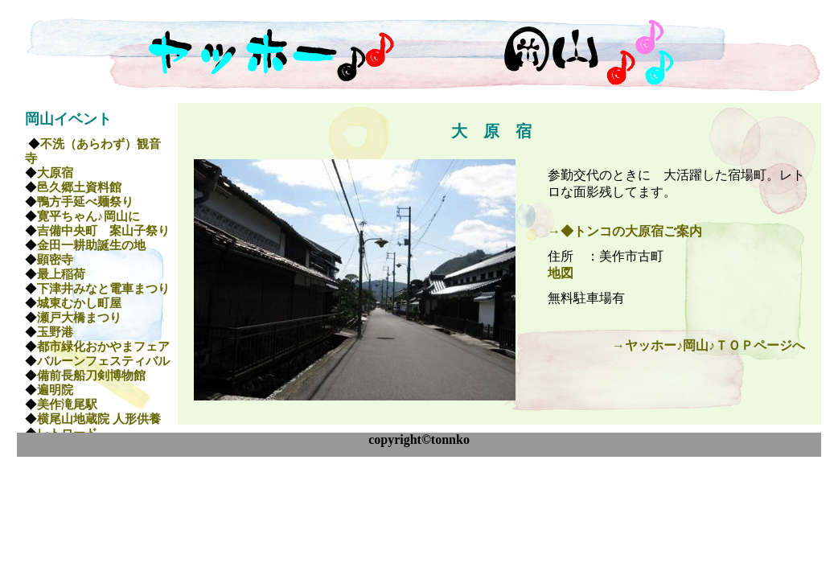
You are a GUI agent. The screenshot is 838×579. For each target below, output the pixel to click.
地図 (560, 273)
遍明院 (55, 390)
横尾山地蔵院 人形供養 (99, 419)
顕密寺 (55, 259)
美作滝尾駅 (67, 404)
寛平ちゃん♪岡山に (88, 216)
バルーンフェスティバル (103, 361)
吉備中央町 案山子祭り (103, 230)
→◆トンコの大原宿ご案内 (625, 231)
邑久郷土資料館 (79, 187)
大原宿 (55, 172)
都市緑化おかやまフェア (103, 346)
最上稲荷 (61, 274)
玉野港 (55, 332)
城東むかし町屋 (79, 303)
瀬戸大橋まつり (79, 317)
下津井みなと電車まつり (103, 288)
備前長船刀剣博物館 (91, 375)
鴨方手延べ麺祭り (85, 201)
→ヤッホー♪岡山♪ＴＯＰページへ (708, 345)
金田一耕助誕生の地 (91, 245)
